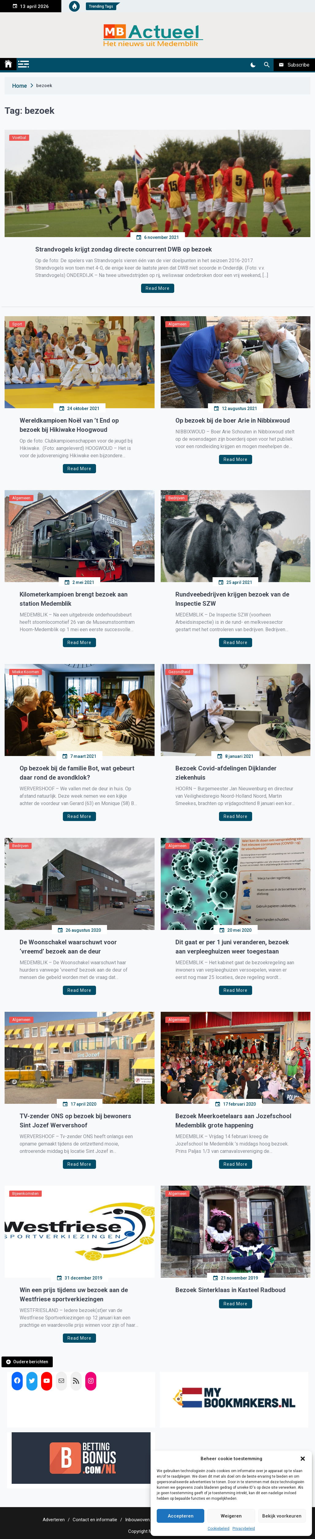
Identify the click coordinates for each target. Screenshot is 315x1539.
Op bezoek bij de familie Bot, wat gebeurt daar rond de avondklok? (77, 773)
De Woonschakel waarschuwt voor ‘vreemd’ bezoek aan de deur (68, 946)
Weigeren (231, 1516)
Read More (158, 288)
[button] (303, 1459)
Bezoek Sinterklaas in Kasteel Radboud (230, 1290)
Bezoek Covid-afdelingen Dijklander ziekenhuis (226, 773)
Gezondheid (179, 672)
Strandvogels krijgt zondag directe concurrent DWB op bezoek (123, 249)
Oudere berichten (30, 1361)
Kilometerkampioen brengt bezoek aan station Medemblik (74, 599)
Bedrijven (176, 498)
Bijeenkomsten (25, 1193)
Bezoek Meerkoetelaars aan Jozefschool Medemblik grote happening (233, 1120)
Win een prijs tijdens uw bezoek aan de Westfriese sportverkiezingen (74, 1294)
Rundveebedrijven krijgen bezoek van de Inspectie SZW (232, 599)
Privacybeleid (243, 1528)
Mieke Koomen (25, 672)
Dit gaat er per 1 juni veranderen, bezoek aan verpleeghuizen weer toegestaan (232, 946)
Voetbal (19, 137)
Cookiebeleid (218, 1528)
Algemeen (177, 324)
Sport (17, 324)
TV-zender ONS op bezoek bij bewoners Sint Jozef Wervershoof (75, 1120)
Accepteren (181, 1516)
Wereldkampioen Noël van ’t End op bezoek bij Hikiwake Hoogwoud (69, 425)
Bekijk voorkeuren (282, 1516)
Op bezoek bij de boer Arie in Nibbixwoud (232, 420)
